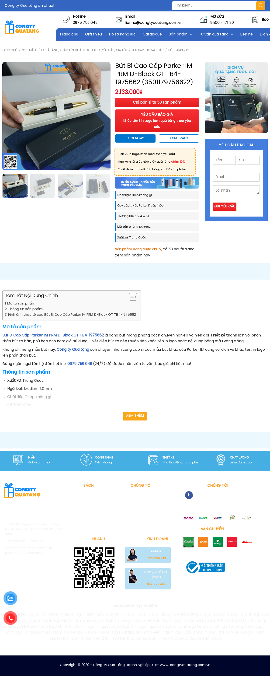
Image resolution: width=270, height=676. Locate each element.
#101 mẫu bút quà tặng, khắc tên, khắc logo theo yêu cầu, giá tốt (75, 50)
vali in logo (172, 632)
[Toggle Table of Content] (130, 297)
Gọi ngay (136, 138)
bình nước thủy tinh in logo (110, 614)
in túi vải (191, 621)
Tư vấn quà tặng (213, 34)
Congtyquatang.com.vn (41, 572)
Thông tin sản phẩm (25, 309)
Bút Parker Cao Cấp (148, 50)
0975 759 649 (85, 23)
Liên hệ (246, 34)
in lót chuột (209, 627)
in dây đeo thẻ (94, 639)
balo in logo (148, 614)
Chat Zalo (179, 138)
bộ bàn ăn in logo (116, 621)
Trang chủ (68, 34)
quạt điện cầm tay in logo (158, 621)
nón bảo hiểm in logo (221, 621)
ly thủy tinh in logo (40, 627)
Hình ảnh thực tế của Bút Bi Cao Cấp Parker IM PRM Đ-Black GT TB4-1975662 (72, 315)
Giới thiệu (93, 34)
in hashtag (108, 632)
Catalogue (152, 34)
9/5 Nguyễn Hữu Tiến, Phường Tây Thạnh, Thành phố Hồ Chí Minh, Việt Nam (34, 529)
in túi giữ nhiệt (37, 632)
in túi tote (147, 639)
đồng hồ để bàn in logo (74, 632)
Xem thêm (135, 416)
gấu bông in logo (200, 632)
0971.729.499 (156, 584)
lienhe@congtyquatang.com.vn (154, 23)
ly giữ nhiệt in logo (45, 621)
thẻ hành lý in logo (235, 632)
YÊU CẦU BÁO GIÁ (157, 121)
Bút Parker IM (178, 50)
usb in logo (68, 639)
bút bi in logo (134, 627)
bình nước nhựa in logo (62, 614)
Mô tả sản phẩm (21, 303)
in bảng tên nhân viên (140, 632)
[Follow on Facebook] (189, 495)
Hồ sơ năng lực (122, 34)
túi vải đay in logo (206, 639)
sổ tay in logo (226, 614)
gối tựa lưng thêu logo (242, 627)
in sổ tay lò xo (123, 639)
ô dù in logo (251, 614)
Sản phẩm (178, 34)
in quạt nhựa (108, 627)
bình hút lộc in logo (77, 627)
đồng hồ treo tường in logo (186, 614)
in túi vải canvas (173, 639)
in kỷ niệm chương (80, 621)
